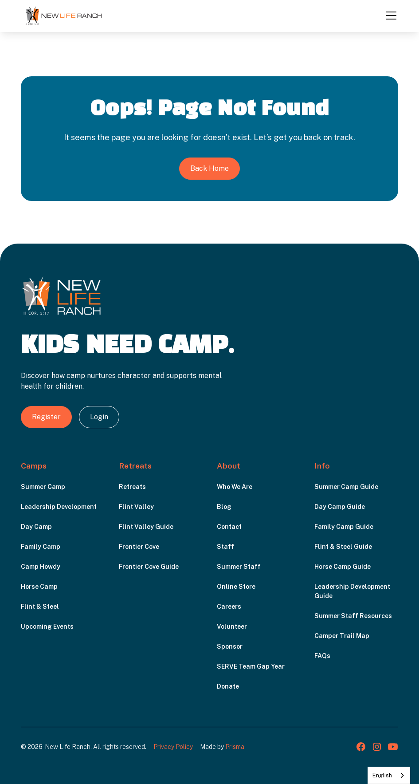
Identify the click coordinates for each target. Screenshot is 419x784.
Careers (229, 606)
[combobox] (389, 775)
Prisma (234, 746)
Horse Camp (39, 586)
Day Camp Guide (339, 506)
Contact (229, 526)
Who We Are (234, 486)
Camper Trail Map (341, 635)
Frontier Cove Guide (149, 566)
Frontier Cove (139, 546)
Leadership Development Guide (352, 591)
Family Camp (40, 546)
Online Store (236, 586)
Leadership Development (59, 506)
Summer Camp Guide (346, 486)
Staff (225, 546)
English (382, 775)
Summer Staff (239, 566)
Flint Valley (136, 506)
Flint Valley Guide (146, 526)
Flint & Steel (40, 606)
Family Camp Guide (343, 526)
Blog (224, 506)
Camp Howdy (40, 566)
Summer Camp (43, 486)
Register (46, 417)
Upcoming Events (47, 626)
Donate (228, 686)
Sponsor (230, 646)
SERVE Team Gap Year (251, 666)
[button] (389, 15)
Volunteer (232, 626)
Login (99, 417)
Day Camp (36, 526)
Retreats (132, 486)
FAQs (322, 655)
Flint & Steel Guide (343, 546)
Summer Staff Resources (353, 615)
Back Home (209, 168)
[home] (64, 15)
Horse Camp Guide (342, 566)
